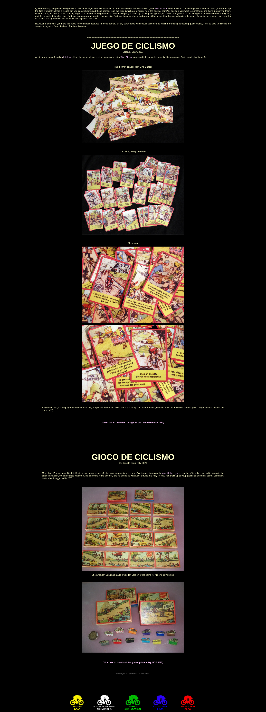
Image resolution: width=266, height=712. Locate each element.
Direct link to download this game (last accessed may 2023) (133, 422)
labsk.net (67, 57)
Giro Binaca (161, 8)
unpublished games (171, 473)
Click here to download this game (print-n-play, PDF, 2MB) (133, 662)
